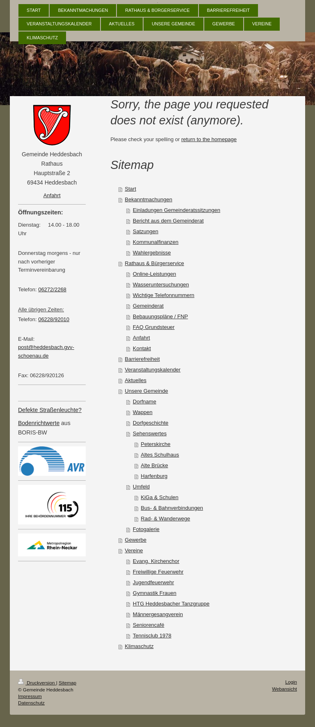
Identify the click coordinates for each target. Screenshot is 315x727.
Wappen (143, 412)
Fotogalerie (146, 529)
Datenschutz (31, 702)
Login (291, 681)
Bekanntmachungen (148, 199)
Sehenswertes (150, 433)
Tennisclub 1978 (152, 635)
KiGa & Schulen (159, 497)
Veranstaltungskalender (152, 370)
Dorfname (144, 401)
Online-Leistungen (154, 274)
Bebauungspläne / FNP (160, 316)
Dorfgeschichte (151, 423)
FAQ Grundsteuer (154, 327)
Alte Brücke (154, 465)
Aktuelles (135, 380)
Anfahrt (141, 338)
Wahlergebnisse (152, 253)
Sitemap (67, 682)
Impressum (30, 696)
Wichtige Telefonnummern (163, 295)
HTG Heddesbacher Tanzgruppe (171, 604)
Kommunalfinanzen (155, 242)
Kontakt (142, 348)
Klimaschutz (139, 646)
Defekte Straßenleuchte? (50, 410)
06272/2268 (52, 289)
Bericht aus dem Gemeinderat (168, 221)
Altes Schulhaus (160, 455)
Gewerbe (135, 540)
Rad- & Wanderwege (165, 518)
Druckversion (37, 682)
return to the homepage (209, 139)
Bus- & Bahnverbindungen (172, 508)
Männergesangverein (158, 614)
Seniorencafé (148, 625)
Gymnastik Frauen (154, 593)
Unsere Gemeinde (146, 391)
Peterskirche (155, 444)
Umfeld (141, 487)
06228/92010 (53, 319)
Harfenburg (154, 476)
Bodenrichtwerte (38, 423)
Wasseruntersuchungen (161, 284)
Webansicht (284, 688)
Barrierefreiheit (142, 359)
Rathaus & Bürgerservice (154, 263)
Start (130, 189)
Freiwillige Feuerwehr (158, 572)
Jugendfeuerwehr (153, 582)
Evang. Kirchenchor (156, 561)
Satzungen (145, 231)
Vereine (134, 550)
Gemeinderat (148, 306)
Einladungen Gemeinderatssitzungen (176, 210)
